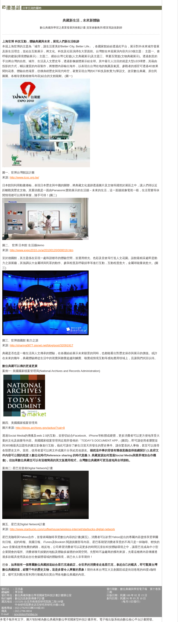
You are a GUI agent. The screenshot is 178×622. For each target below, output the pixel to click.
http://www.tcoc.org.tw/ (24, 177)
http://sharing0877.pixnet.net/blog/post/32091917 (41, 345)
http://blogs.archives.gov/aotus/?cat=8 (40, 427)
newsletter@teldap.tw (26, 614)
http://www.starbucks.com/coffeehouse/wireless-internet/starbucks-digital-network (62, 529)
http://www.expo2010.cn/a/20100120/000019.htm (41, 250)
